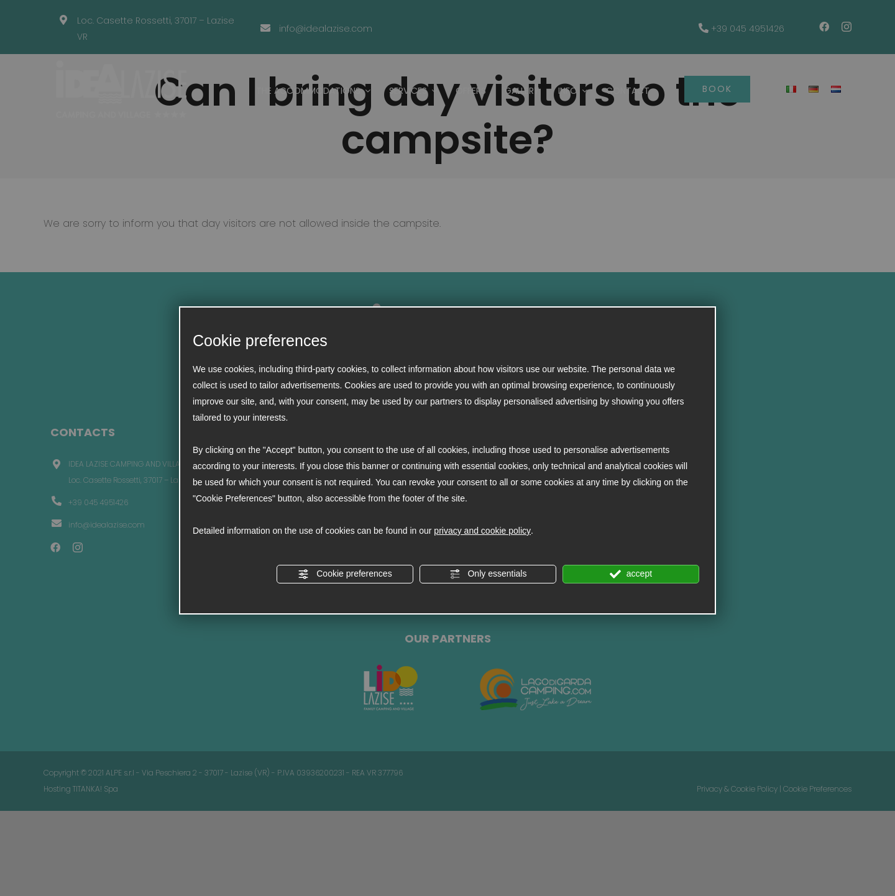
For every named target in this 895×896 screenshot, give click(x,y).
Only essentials (488, 574)
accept (631, 574)
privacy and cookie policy (482, 531)
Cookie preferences (345, 574)
